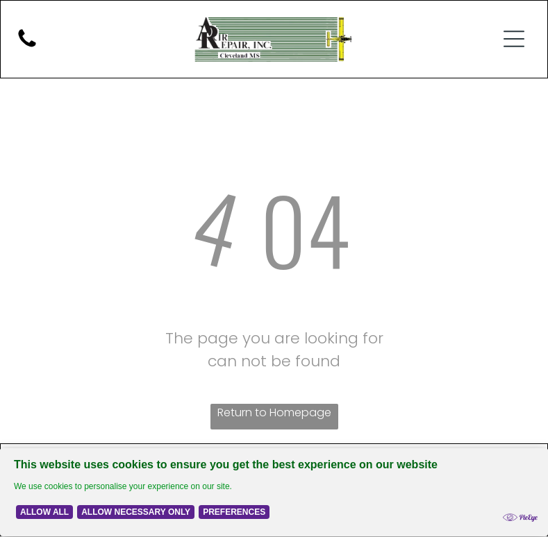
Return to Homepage (274, 413)
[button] (514, 39)
